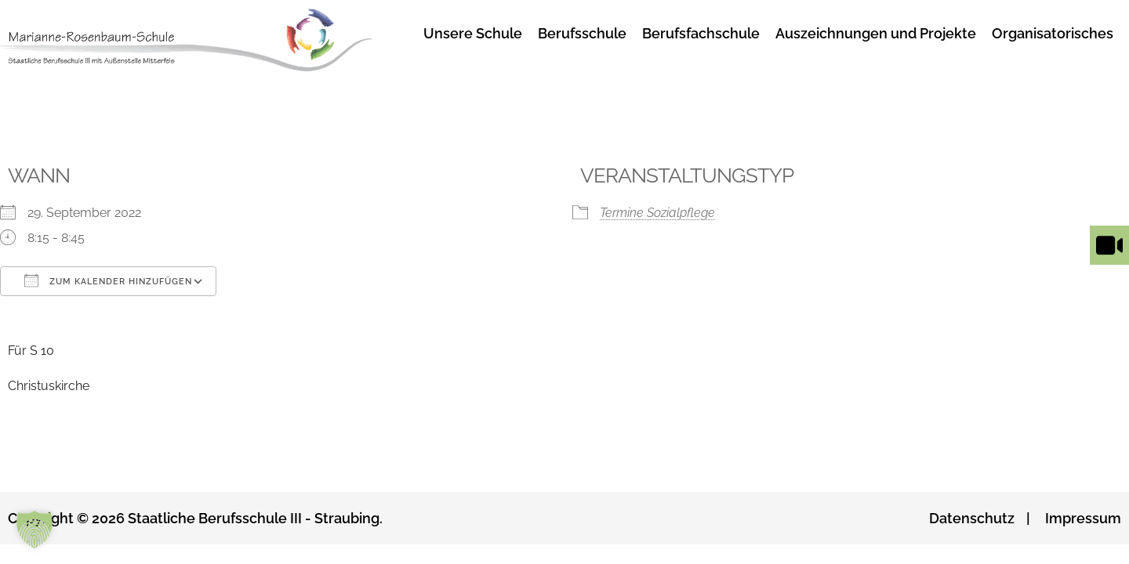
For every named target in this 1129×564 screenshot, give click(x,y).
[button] (34, 529)
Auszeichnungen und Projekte (875, 33)
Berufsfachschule (701, 33)
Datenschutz (972, 518)
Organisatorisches (1052, 33)
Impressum (1083, 518)
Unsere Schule (472, 33)
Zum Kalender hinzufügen (108, 280)
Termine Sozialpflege (657, 212)
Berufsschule (582, 33)
